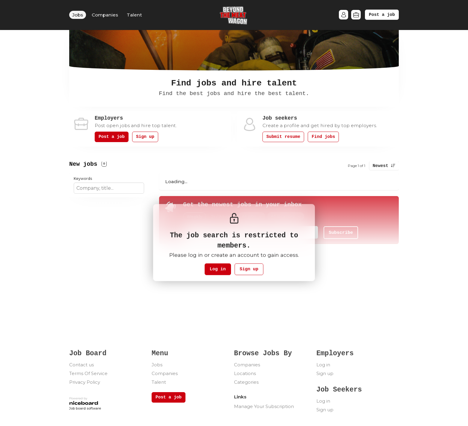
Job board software (85, 408)
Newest (380, 165)
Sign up (145, 136)
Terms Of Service (88, 373)
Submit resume (283, 136)
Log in (217, 269)
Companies (105, 15)
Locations (245, 373)
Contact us (81, 365)
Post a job (382, 14)
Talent (134, 15)
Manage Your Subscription (264, 406)
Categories (246, 382)
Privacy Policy (84, 382)
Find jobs (323, 136)
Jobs (77, 15)
